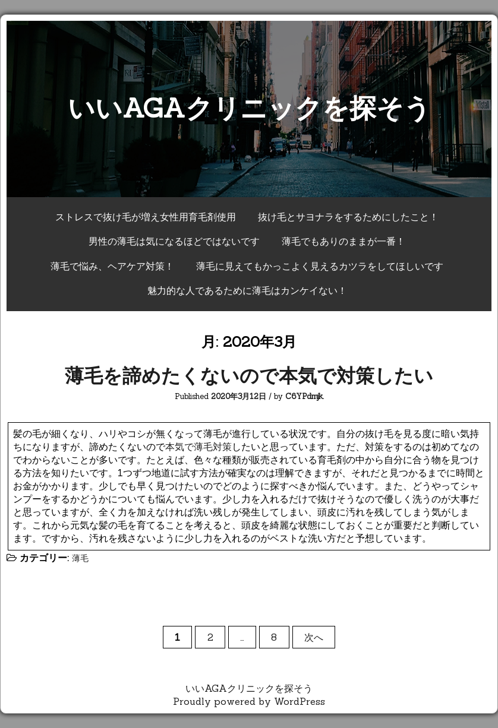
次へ (313, 637)
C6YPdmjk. (304, 396)
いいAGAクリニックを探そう (249, 108)
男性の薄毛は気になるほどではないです (174, 241)
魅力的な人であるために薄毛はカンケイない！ (247, 290)
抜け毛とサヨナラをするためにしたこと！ (348, 217)
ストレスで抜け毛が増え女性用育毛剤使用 (145, 217)
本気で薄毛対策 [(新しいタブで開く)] (198, 446)
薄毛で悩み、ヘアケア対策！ (112, 266)
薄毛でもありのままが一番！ (343, 241)
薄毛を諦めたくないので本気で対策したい (249, 375)
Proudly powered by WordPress (249, 701)
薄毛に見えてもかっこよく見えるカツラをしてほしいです (319, 266)
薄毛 (80, 558)
